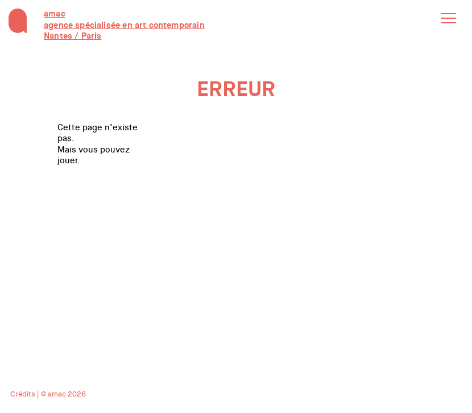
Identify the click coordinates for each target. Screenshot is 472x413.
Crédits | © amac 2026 (48, 394)
